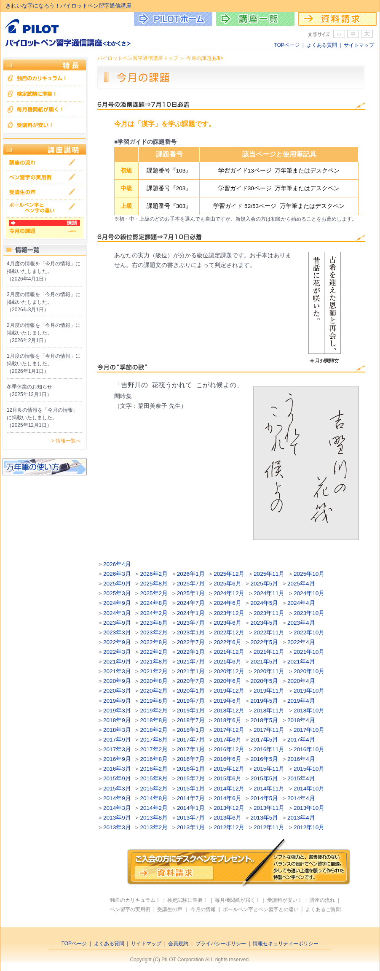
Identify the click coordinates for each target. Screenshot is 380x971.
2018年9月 (117, 720)
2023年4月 (301, 623)
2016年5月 (264, 759)
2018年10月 (309, 710)
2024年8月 (154, 603)
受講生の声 (169, 909)
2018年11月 (269, 710)
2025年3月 (117, 593)
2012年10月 (309, 827)
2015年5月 (264, 778)
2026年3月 (117, 574)
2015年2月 (154, 788)
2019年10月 (309, 691)
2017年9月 (117, 739)
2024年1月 (191, 613)
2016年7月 (191, 759)
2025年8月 (154, 583)
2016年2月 (154, 769)
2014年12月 (229, 788)
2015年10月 (309, 769)
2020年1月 (191, 691)
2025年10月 (309, 574)
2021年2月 (154, 671)
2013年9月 (117, 818)
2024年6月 (227, 603)
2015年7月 (191, 778)
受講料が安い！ (284, 900)
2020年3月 (117, 691)
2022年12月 (229, 632)
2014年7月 (191, 798)
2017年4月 (301, 739)
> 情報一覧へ (66, 441)
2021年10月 (309, 652)
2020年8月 (154, 681)
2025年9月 (117, 583)
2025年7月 (191, 583)
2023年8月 (154, 623)
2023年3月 (117, 632)
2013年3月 (117, 827)
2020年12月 (229, 671)
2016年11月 (269, 749)
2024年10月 (309, 593)
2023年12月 (229, 613)
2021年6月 (227, 661)
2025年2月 (154, 593)
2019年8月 (154, 701)
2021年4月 (301, 661)
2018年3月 (117, 730)
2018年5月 (264, 720)
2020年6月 (227, 681)
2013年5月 (264, 818)
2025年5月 (264, 583)
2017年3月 (117, 749)
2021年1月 (191, 671)
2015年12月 (229, 769)
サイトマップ (359, 45)
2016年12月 (229, 749)
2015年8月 (154, 778)
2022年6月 (227, 642)
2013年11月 (269, 808)
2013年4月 (301, 818)
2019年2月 (154, 710)
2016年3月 (117, 769)
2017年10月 (309, 730)
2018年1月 (191, 730)
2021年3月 (117, 671)
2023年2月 (154, 632)
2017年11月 (269, 730)
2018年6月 (227, 720)
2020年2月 (154, 691)
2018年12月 (229, 710)
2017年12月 (229, 730)
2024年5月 (264, 603)
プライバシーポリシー (220, 944)
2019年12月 (229, 691)
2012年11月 (269, 827)
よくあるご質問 (323, 909)
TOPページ (287, 45)
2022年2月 (154, 652)
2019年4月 (301, 701)
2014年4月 (301, 798)
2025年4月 (301, 583)
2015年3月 (117, 788)
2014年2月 (154, 808)
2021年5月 (264, 661)
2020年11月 (269, 671)
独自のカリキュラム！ (135, 900)
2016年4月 (301, 759)
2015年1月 (191, 788)
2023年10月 (309, 613)
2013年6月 (227, 818)
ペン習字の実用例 (130, 909)
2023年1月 (191, 632)
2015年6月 (227, 778)
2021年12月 (229, 652)
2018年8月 (154, 720)
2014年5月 (264, 798)
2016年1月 (191, 769)
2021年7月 (191, 661)
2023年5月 (264, 623)
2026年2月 (154, 574)
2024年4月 (301, 603)
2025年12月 (229, 574)
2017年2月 (154, 749)
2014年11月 (269, 788)
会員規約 (178, 944)
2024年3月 (117, 613)
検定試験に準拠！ (187, 900)
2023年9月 (117, 623)
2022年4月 (301, 642)
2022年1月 (191, 652)
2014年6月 (227, 798)
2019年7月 (191, 701)
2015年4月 (301, 778)
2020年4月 (301, 681)
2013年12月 (229, 808)
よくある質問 (322, 45)
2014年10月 (309, 788)
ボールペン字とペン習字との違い (261, 909)
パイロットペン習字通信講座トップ (137, 58)
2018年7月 (191, 720)
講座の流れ (322, 900)
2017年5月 (264, 739)
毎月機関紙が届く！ (237, 900)
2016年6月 (227, 759)
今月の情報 (203, 909)
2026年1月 (191, 574)
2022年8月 (154, 642)
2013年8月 (154, 818)
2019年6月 (227, 701)
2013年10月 (309, 808)
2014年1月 (191, 808)
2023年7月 (191, 623)
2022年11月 (269, 632)
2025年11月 (269, 574)
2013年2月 (154, 827)
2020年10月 (309, 671)
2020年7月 (191, 681)
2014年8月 (154, 798)
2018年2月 (154, 730)
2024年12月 (229, 593)
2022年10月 (309, 632)
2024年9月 (117, 603)
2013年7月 (191, 818)
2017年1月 (191, 749)
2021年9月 (117, 661)
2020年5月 (264, 681)
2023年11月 (269, 613)
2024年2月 (154, 613)
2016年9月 (117, 759)
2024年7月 (191, 603)
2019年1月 (191, 710)
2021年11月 (269, 652)
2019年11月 (269, 691)
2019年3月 (117, 710)
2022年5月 (264, 642)
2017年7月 (191, 739)
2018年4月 (301, 720)
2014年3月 (117, 808)
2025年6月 (227, 583)
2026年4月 (117, 564)
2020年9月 (117, 681)
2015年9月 (117, 778)
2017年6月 (227, 739)
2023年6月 (227, 623)
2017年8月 (154, 739)
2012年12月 (229, 827)
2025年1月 (191, 593)
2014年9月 (117, 798)
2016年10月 (309, 749)
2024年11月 (269, 593)
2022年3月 (117, 652)
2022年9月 (117, 642)
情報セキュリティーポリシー (285, 944)
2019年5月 (264, 701)
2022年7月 (191, 642)
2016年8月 (154, 759)
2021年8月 (154, 661)
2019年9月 (117, 701)
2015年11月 (269, 769)
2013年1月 (191, 827)
